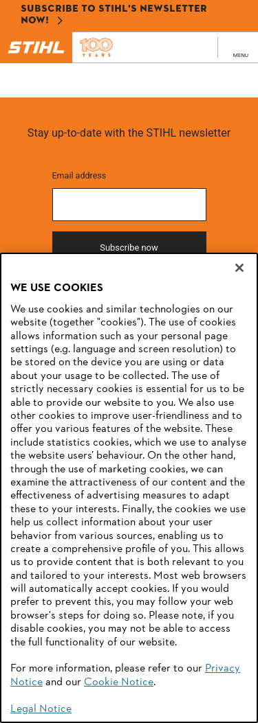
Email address (79, 175)
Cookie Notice (118, 682)
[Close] (239, 268)
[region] (129, 488)
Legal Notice (41, 709)
